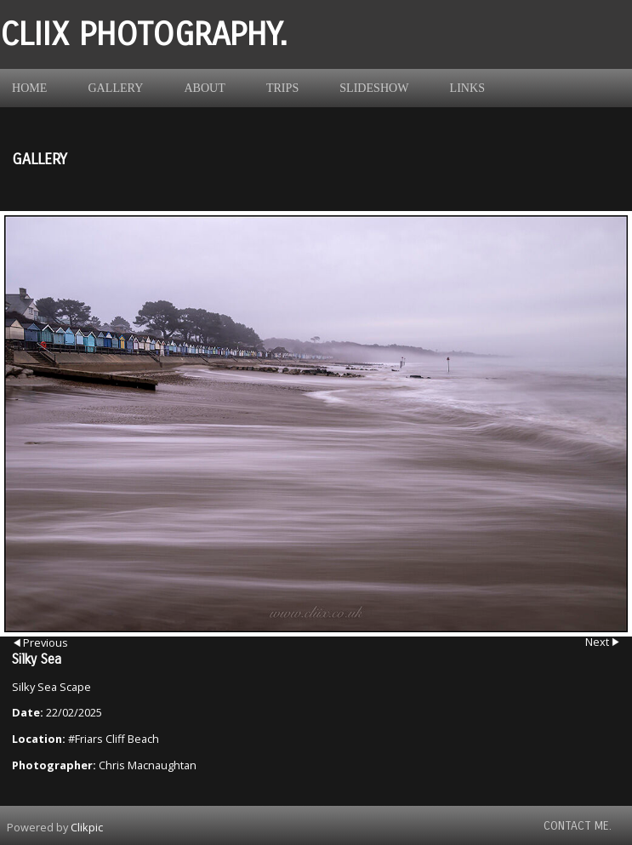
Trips (282, 87)
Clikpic (87, 827)
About (204, 87)
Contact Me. (578, 826)
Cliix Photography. (144, 34)
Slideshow (373, 87)
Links (467, 87)
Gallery (115, 87)
